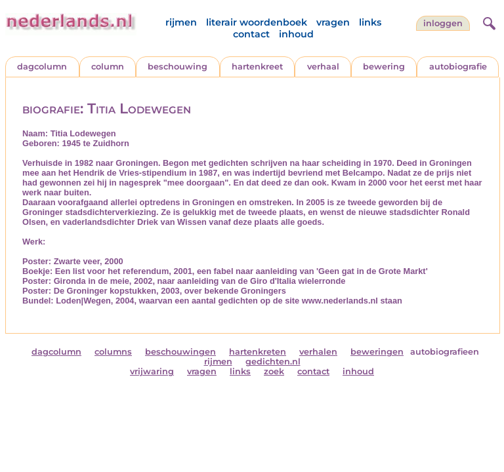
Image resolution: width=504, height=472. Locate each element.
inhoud (296, 34)
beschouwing (177, 66)
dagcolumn (42, 66)
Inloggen (443, 23)
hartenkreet (257, 66)
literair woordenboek (256, 22)
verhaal (323, 66)
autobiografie (458, 66)
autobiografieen (444, 352)
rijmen (181, 22)
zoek (274, 371)
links (370, 22)
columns (113, 352)
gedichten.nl (273, 361)
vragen (333, 22)
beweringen (377, 352)
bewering (384, 66)
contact (251, 34)
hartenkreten (257, 352)
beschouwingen (180, 352)
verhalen (318, 352)
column (107, 66)
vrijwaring (152, 371)
